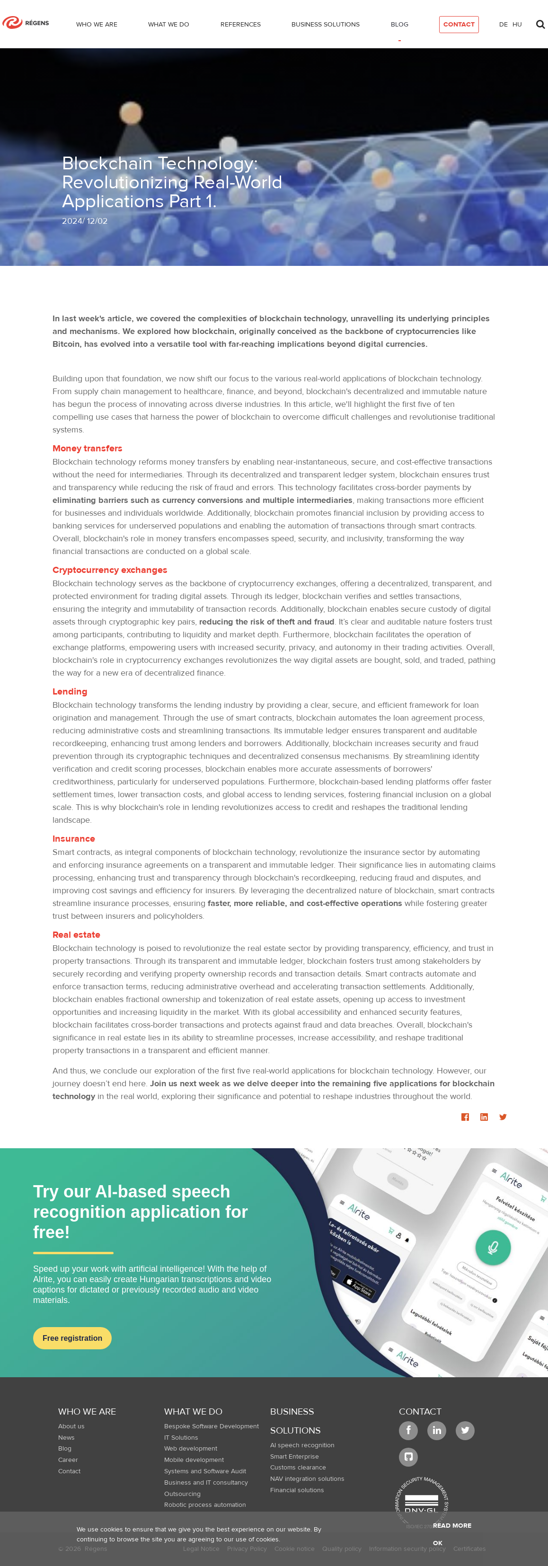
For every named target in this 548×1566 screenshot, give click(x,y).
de (503, 24)
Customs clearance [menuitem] (298, 1467)
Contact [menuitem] (69, 1471)
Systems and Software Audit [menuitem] (205, 1471)
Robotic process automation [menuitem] (205, 1505)
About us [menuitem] (71, 1426)
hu (517, 24)
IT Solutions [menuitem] (181, 1438)
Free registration (72, 1338)
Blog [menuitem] (64, 1448)
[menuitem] (96, 26)
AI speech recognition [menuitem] (302, 1445)
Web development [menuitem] (190, 1448)
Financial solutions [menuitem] (297, 1490)
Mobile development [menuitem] (194, 1460)
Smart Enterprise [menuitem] (294, 1456)
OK (437, 1543)
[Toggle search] (540, 22)
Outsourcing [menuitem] (182, 1494)
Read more (452, 1526)
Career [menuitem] (68, 1460)
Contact (420, 1411)
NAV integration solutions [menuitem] (307, 1479)
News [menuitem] (66, 1438)
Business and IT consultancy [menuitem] (206, 1482)
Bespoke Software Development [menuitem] (211, 1426)
